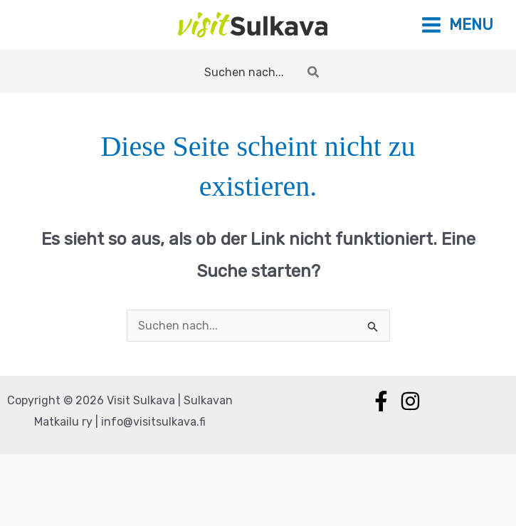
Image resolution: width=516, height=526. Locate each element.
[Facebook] (381, 401)
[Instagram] (410, 401)
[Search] (314, 71)
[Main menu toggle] (457, 25)
